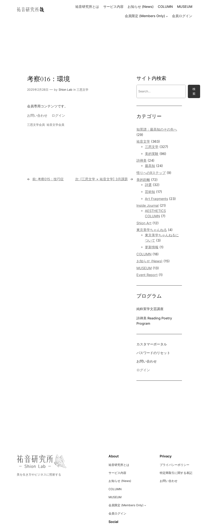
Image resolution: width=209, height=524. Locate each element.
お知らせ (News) (149, 261)
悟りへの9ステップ (151, 173)
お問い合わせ (37, 116)
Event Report (147, 275)
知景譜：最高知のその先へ (156, 129)
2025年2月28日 (37, 89)
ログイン (58, 116)
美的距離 (143, 180)
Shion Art (143, 223)
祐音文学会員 (55, 124)
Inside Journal (147, 206)
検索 (193, 91)
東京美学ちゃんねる (151, 230)
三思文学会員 (36, 124)
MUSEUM (144, 268)
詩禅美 (141, 161)
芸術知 (150, 192)
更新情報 (151, 247)
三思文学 (82, 89)
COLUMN (143, 254)
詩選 (148, 185)
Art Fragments (156, 199)
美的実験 (151, 154)
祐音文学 (143, 142)
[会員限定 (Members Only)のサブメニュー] (167, 16)
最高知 (150, 166)
